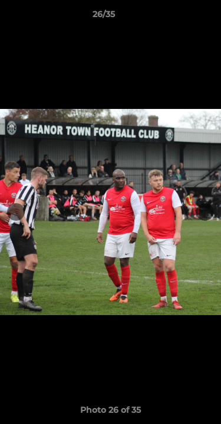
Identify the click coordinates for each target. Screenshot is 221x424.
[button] (178, 17)
